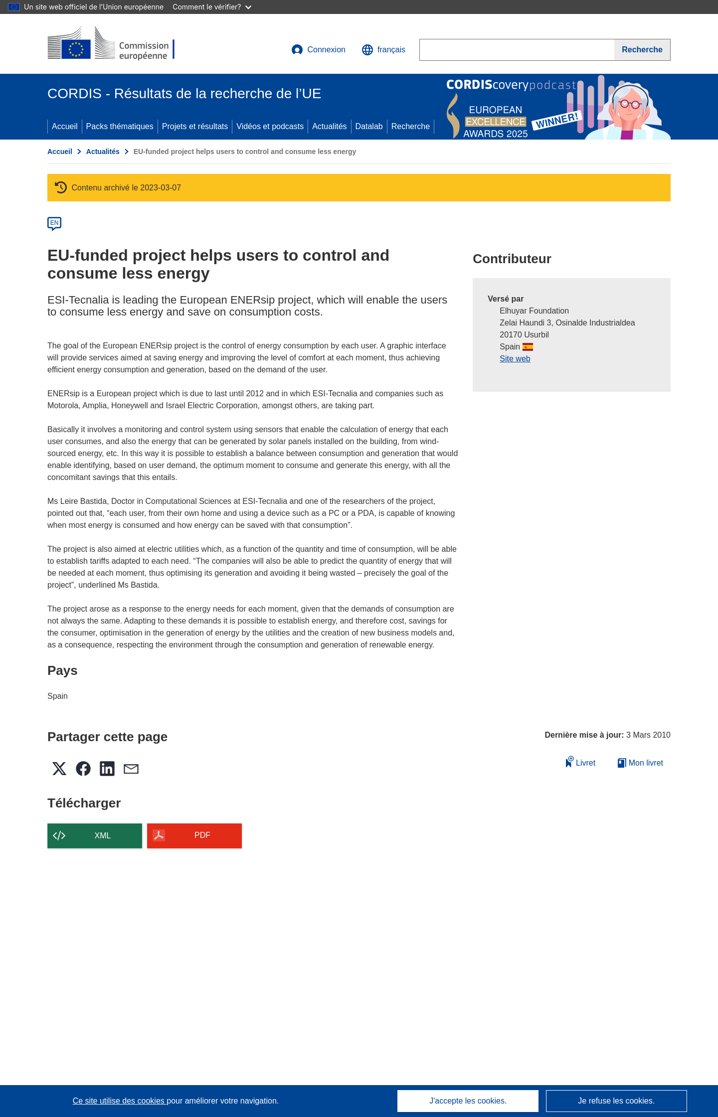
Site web (515, 358)
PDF (202, 835)
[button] (383, 50)
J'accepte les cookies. (468, 1101)
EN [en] (54, 222)
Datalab (369, 126)
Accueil (65, 126)
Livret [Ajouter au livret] (581, 761)
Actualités (329, 126)
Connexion (318, 50)
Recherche (410, 126)
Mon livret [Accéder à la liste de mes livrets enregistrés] (640, 763)
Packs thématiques (120, 126)
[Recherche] (642, 50)
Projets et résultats (195, 126)
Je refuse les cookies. (616, 1101)
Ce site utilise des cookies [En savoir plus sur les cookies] (120, 1101)
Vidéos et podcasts (270, 126)
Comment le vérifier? (212, 6)
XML (103, 835)
